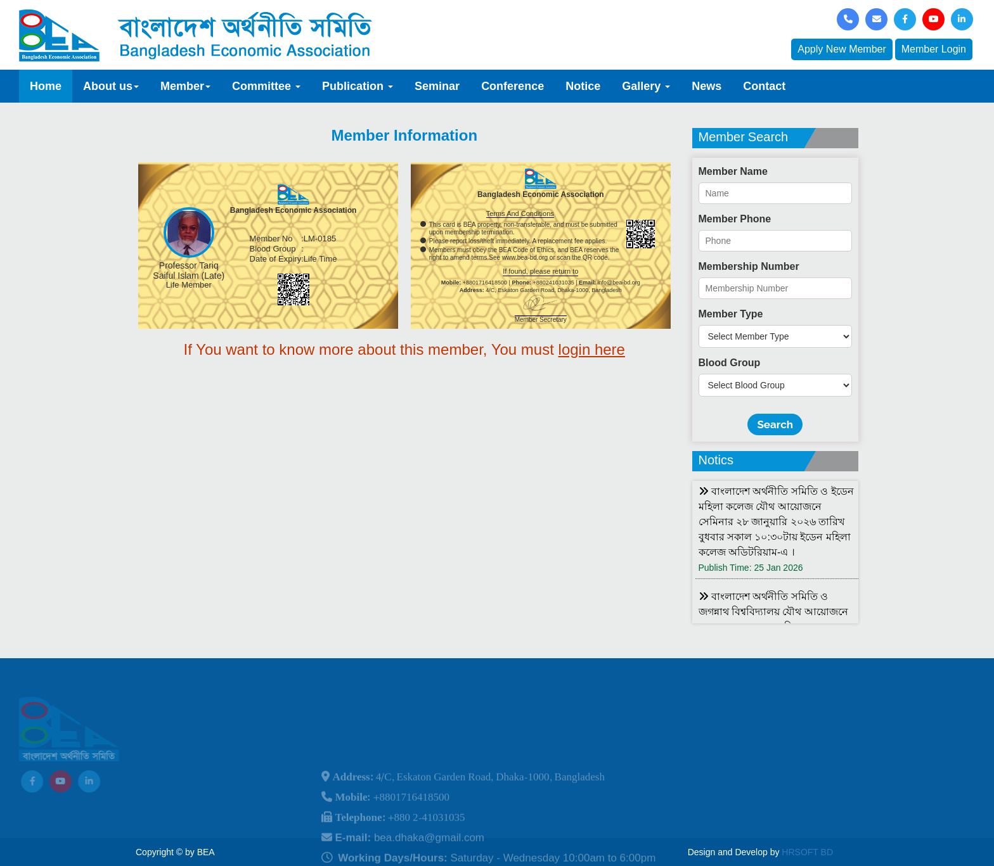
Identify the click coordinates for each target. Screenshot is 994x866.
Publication (357, 86)
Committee (266, 86)
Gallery (646, 86)
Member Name (733, 171)
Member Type (731, 314)
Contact (764, 86)
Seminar (437, 86)
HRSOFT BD (807, 852)
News (706, 86)
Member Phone (735, 218)
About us (111, 86)
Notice (582, 86)
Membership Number (749, 266)
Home (45, 86)
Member (185, 86)
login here (591, 349)
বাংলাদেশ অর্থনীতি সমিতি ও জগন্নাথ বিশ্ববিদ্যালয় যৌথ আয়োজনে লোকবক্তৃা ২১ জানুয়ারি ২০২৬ (773, 611)
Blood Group (730, 362)
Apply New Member (841, 49)
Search (775, 424)
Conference (512, 86)
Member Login (933, 49)
